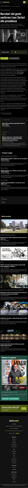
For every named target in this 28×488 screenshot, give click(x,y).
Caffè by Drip (14, 462)
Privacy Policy (14, 446)
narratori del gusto (6, 10)
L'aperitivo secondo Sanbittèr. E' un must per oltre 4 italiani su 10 (13, 183)
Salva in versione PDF (14, 58)
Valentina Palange (10, 141)
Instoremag (14, 469)
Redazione (8, 126)
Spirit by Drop (14, 460)
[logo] (6, 2)
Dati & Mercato (5, 5)
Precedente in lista (6, 119)
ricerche (2, 10)
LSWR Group (14, 477)
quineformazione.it (20, 430)
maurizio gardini (8, 341)
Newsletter (14, 442)
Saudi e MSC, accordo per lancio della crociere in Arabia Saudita (13, 124)
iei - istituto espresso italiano (8, 156)
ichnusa (2, 262)
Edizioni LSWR (14, 475)
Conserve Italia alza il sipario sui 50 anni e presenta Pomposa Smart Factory (12, 344)
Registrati (24, 408)
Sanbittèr (6, 180)
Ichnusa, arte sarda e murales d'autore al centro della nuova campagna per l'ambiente (12, 265)
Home (1, 5)
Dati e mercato (14, 451)
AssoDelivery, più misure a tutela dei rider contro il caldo (13, 318)
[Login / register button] (24, 2)
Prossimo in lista (5, 132)
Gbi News (14, 467)
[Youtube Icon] (18, 433)
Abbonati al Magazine (14, 398)
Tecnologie (14, 453)
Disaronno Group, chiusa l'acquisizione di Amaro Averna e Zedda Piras (13, 238)
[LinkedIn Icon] (16, 433)
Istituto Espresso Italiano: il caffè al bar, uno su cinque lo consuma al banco (14, 159)
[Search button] (27, 2)
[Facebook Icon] (15, 433)
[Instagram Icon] (13, 433)
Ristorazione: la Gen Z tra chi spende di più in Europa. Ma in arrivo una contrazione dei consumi (13, 293)
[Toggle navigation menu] (1, 2)
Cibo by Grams (14, 458)
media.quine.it (9, 430)
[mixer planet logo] (14, 421)
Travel (14, 455)
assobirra (6, 168)
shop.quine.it (14, 430)
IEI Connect (15, 156)
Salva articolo (4, 58)
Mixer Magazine (14, 444)
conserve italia (3, 341)
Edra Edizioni (14, 473)
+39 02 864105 (15, 428)
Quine (14, 479)
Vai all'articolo (5, 398)
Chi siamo (14, 438)
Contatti (14, 440)
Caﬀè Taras (3, 134)
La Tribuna (14, 481)
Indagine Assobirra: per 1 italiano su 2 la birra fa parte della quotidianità (13, 171)
